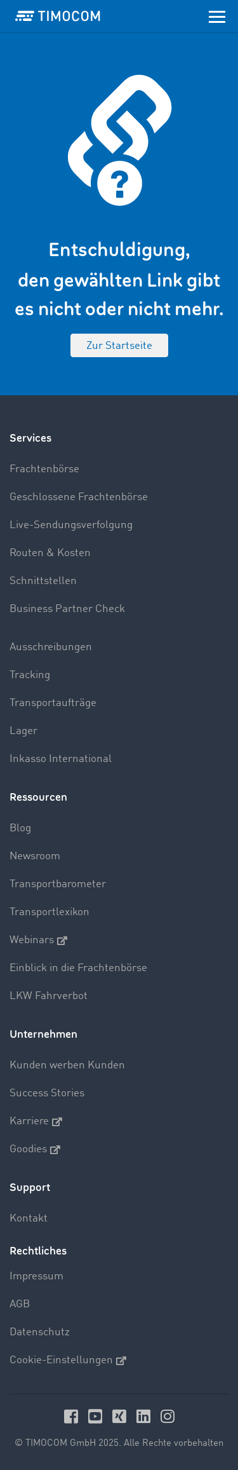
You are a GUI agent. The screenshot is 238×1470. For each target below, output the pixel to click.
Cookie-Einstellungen (68, 1361)
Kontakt (29, 1218)
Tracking (30, 675)
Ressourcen (38, 797)
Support (30, 1187)
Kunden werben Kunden (67, 1065)
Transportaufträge (53, 703)
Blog (20, 828)
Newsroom (35, 856)
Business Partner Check (67, 609)
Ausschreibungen (51, 647)
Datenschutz (40, 1332)
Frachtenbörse (44, 469)
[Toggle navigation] (217, 16)
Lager (23, 731)
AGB (20, 1304)
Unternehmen (43, 1034)
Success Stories (47, 1093)
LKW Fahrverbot (49, 996)
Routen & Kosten (50, 553)
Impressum (36, 1276)
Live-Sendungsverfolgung (71, 525)
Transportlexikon (49, 912)
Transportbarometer (58, 884)
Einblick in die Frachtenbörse (78, 968)
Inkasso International (61, 759)
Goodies (35, 1150)
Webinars (38, 941)
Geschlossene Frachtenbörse (79, 497)
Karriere (36, 1122)
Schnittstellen (43, 581)
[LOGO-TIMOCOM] (57, 16)
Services (30, 438)
